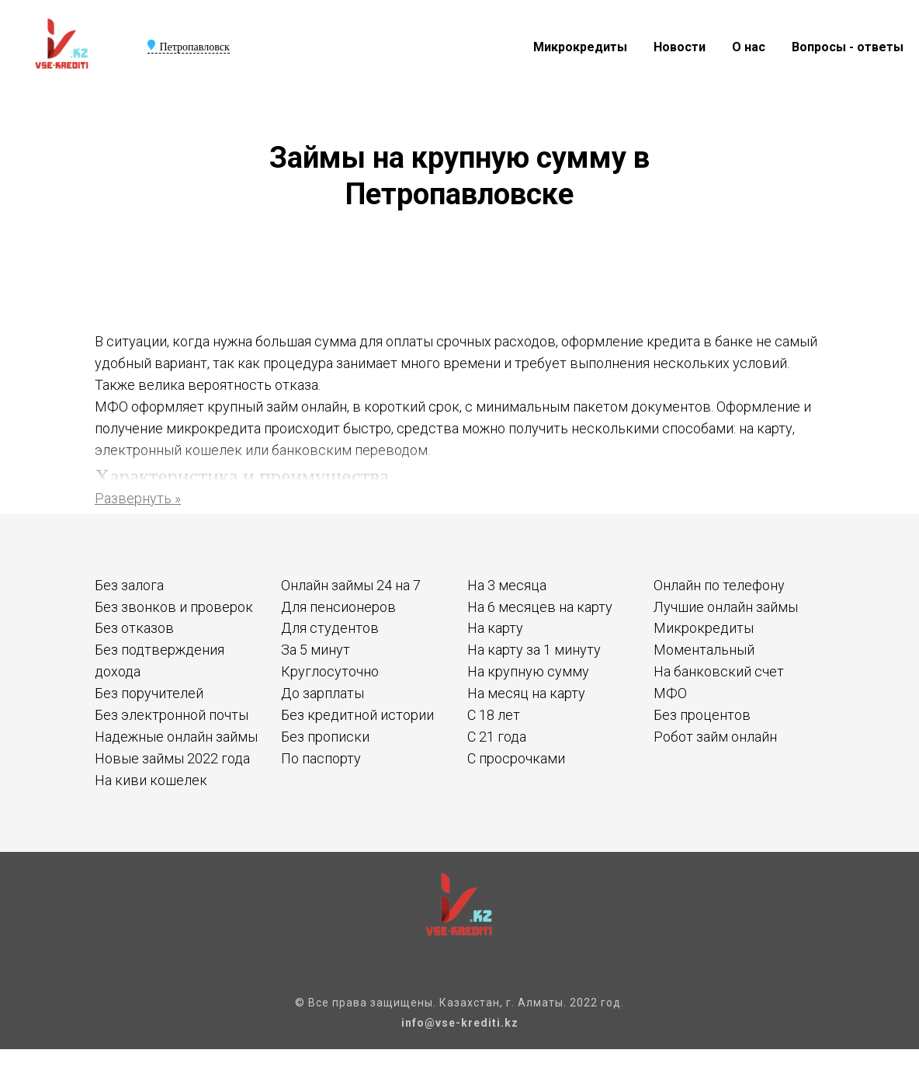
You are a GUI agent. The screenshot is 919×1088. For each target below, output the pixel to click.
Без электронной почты (171, 715)
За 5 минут (315, 649)
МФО (670, 693)
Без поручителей (149, 693)
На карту (495, 628)
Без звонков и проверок (174, 607)
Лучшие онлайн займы (726, 607)
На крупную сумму (528, 671)
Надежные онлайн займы (176, 736)
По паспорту (321, 758)
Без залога (129, 585)
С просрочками (516, 758)
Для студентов (330, 628)
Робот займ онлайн (715, 736)
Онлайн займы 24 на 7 (351, 585)
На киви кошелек (151, 780)
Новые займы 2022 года (172, 758)
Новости (680, 47)
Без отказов (134, 628)
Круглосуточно (330, 671)
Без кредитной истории (357, 715)
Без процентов (702, 715)
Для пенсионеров (338, 607)
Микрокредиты (580, 47)
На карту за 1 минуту (534, 649)
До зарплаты (322, 693)
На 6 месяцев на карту (539, 607)
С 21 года (496, 736)
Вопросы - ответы (847, 47)
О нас (748, 47)
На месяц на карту (526, 693)
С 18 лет (493, 715)
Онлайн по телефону (719, 585)
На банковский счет (719, 671)
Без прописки (325, 736)
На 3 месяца (506, 585)
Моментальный (704, 649)
